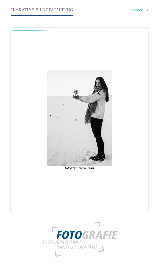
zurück (137, 10)
